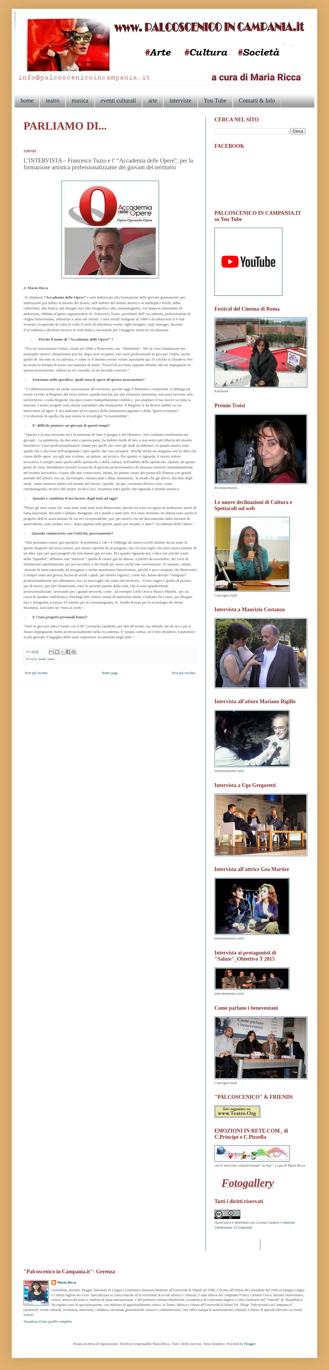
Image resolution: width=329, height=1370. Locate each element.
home (27, 100)
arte (152, 100)
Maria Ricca (66, 1282)
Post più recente (36, 673)
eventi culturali (118, 100)
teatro (52, 100)
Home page (110, 673)
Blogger (249, 1344)
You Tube (215, 100)
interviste (180, 100)
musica (80, 100)
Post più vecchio (183, 673)
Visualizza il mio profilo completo (48, 1321)
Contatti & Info (257, 100)
